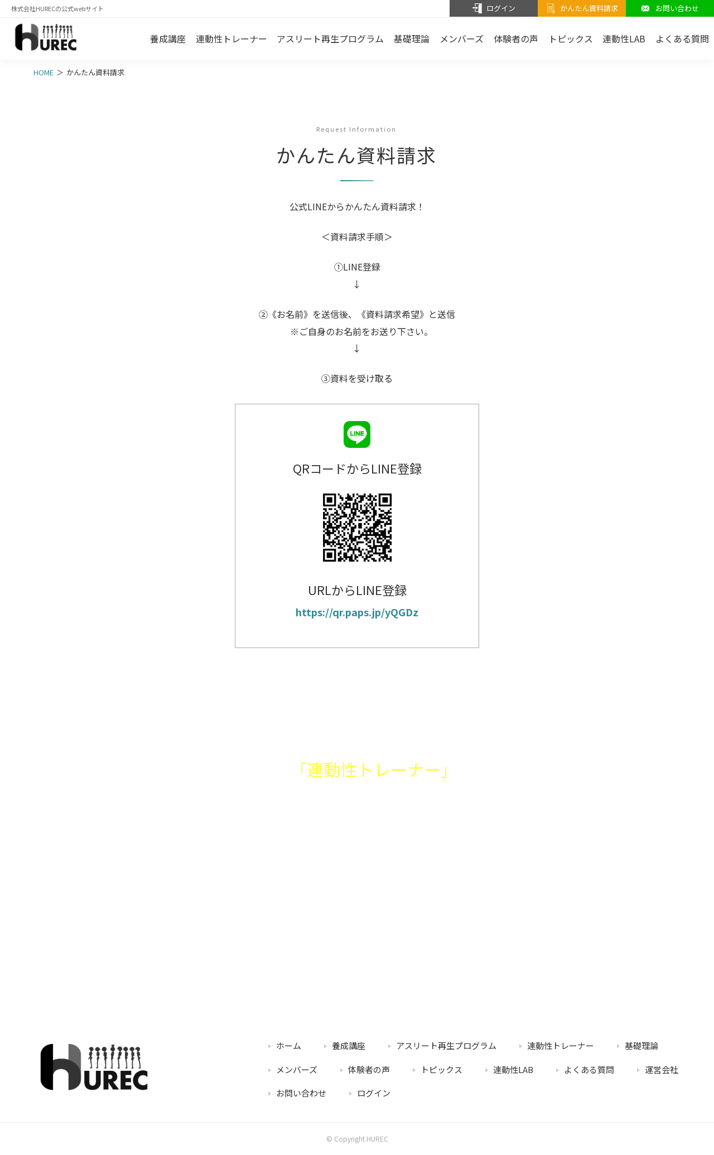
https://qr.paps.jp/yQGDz (357, 612)
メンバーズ (462, 38)
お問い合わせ (301, 1093)
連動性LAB (623, 38)
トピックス (570, 38)
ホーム (288, 1045)
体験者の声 (516, 38)
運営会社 (661, 1069)
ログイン (373, 1093)
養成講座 (168, 38)
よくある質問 (589, 1069)
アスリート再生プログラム (330, 38)
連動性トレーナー (231, 38)
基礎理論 (412, 38)
